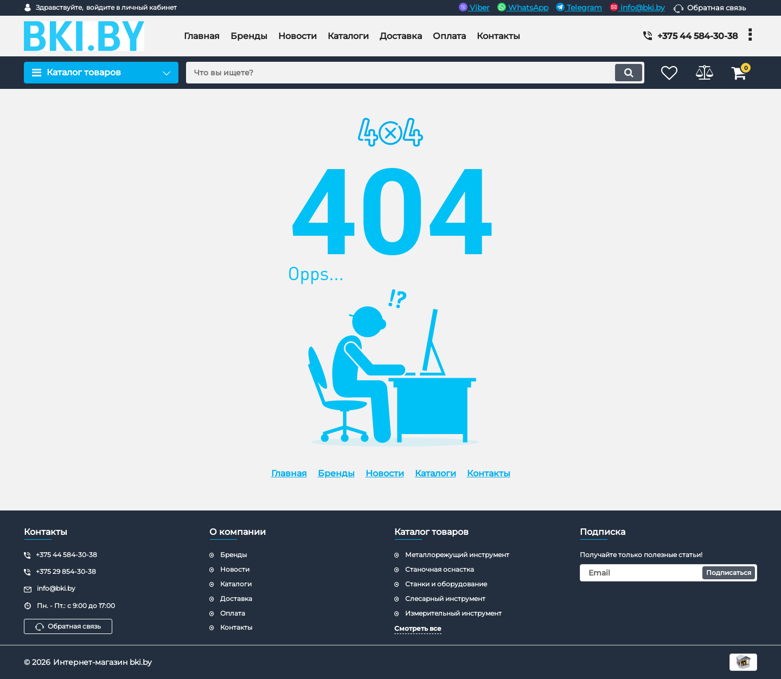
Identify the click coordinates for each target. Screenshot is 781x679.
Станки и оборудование (446, 584)
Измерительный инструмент (453, 613)
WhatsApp (522, 7)
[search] (411, 72)
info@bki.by (637, 7)
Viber (474, 7)
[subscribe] (669, 572)
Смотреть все (417, 628)
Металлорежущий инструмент (457, 555)
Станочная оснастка (439, 569)
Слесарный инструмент (445, 598)
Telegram (579, 7)
